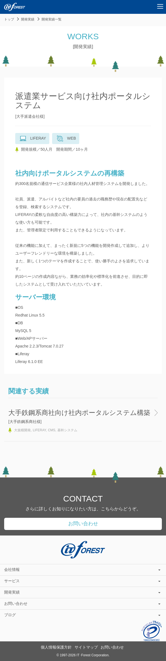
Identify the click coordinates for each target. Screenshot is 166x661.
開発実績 (27, 19)
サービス (82, 581)
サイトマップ (86, 647)
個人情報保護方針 (56, 647)
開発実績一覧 (52, 19)
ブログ (82, 615)
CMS (51, 430)
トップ (9, 19)
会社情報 (82, 569)
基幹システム (67, 430)
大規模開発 (22, 430)
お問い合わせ (83, 523)
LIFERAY (39, 430)
